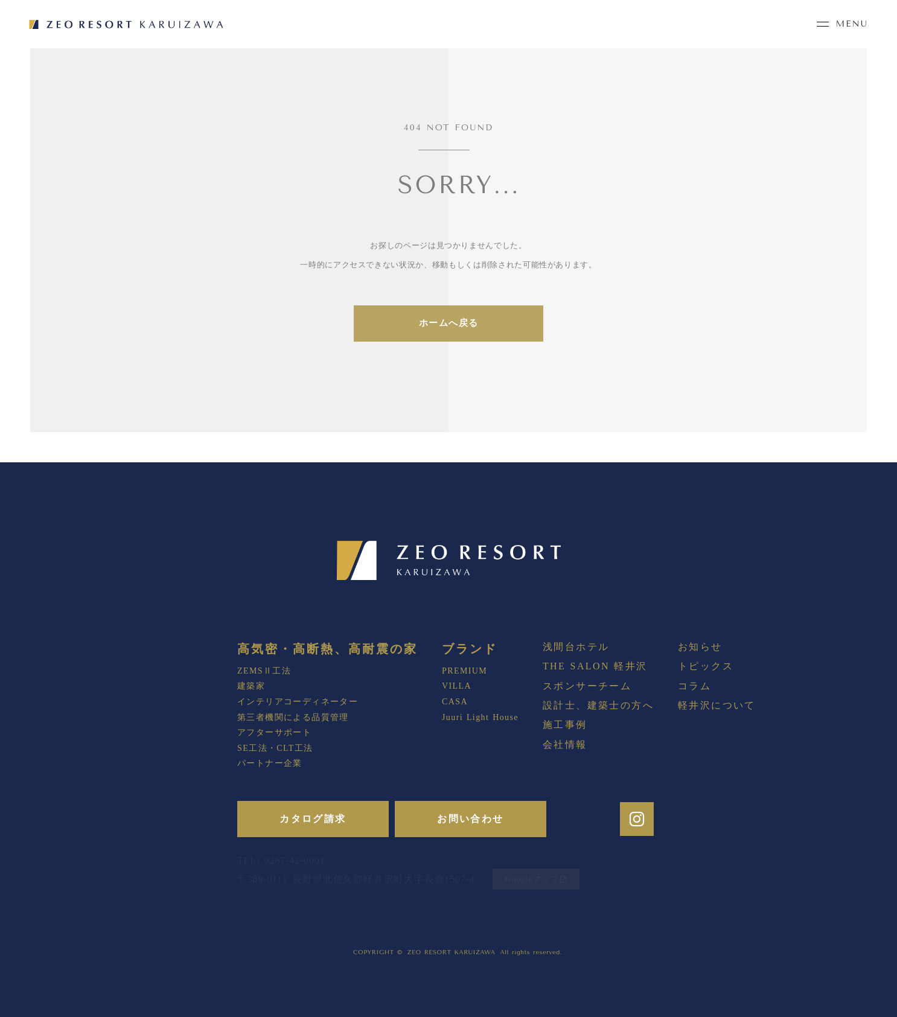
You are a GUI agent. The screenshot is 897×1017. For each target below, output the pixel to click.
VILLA (456, 685)
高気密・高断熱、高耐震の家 (327, 648)
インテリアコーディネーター (297, 701)
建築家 (251, 685)
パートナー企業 (269, 763)
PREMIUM (464, 670)
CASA (455, 701)
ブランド (469, 648)
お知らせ (700, 647)
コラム (694, 686)
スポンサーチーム (587, 686)
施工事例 (565, 724)
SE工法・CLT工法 (275, 748)
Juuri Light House (480, 717)
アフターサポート (274, 732)
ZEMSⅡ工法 (264, 670)
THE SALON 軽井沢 (595, 666)
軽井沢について (717, 705)
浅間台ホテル (576, 647)
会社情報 (565, 744)
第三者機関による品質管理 (293, 717)
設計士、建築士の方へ (598, 705)
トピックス (705, 666)
